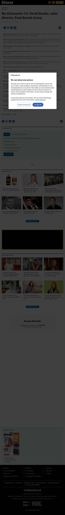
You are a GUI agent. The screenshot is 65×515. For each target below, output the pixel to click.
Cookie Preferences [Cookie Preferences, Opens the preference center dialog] (24, 105)
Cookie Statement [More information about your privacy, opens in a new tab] (40, 100)
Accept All (38, 105)
